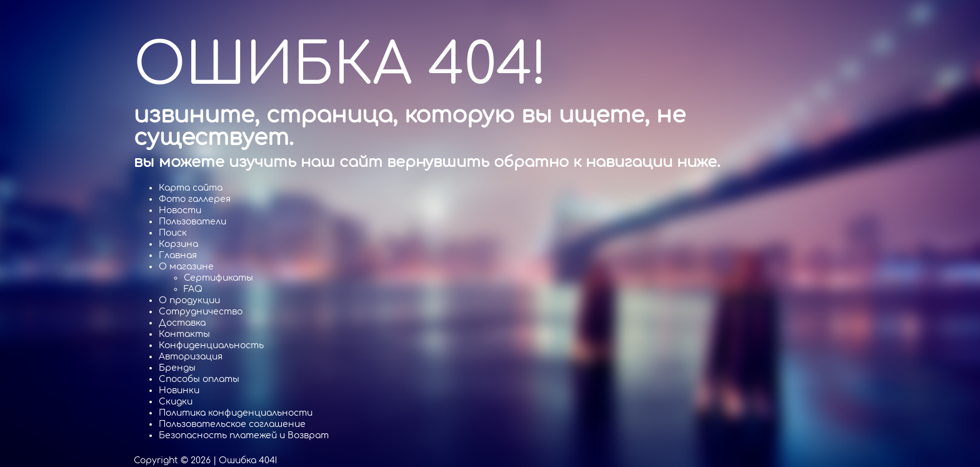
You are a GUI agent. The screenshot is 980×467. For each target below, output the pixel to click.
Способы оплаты (199, 379)
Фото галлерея (195, 199)
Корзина (178, 244)
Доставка (182, 323)
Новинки (179, 390)
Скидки (175, 401)
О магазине (186, 266)
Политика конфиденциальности (235, 413)
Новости (180, 210)
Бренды (177, 368)
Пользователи (192, 221)
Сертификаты (218, 278)
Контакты (184, 334)
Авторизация (190, 356)
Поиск (173, 233)
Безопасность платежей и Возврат (244, 435)
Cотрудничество (200, 311)
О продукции (189, 300)
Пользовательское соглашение (232, 424)
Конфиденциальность (211, 345)
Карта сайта (190, 188)
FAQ (193, 289)
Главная (178, 255)
